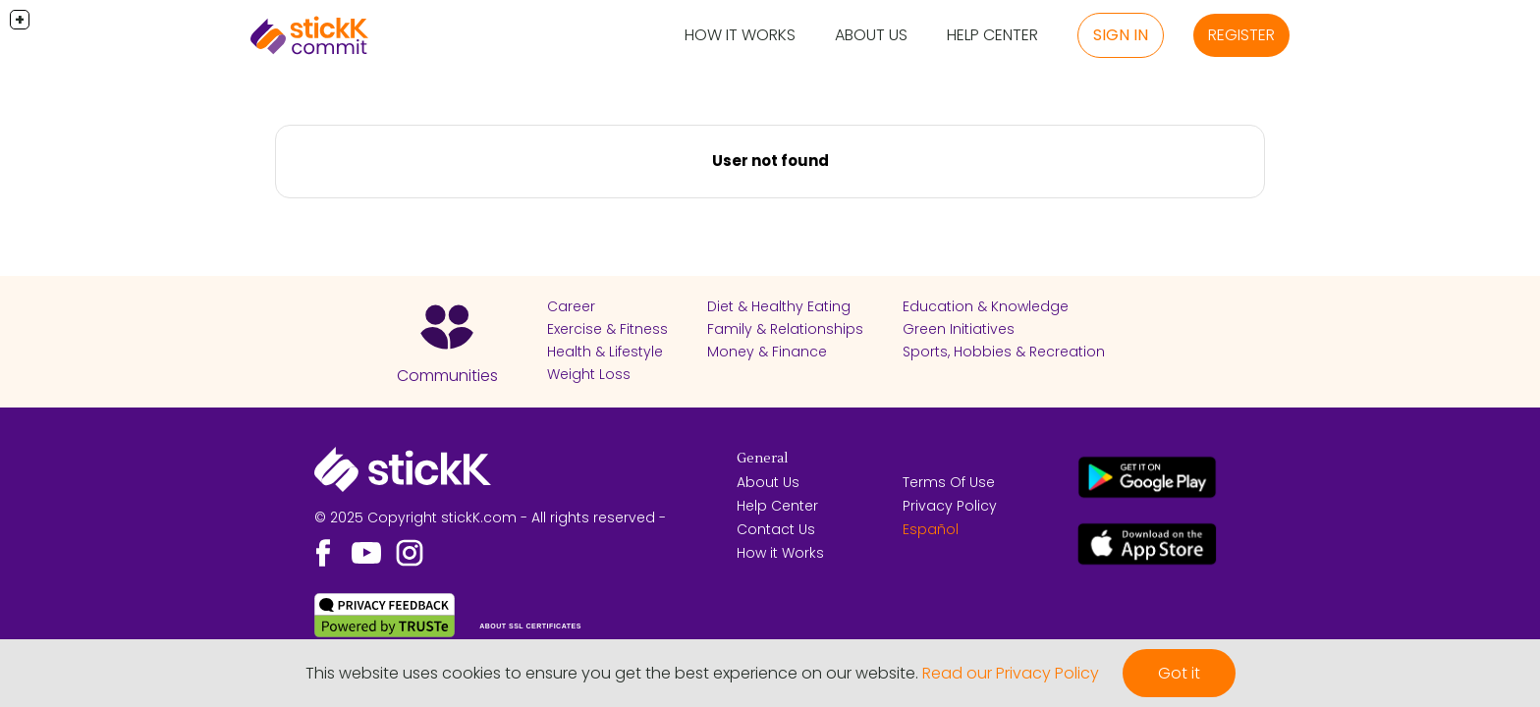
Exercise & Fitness (607, 329)
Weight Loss (589, 374)
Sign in (1120, 35)
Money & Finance (767, 351)
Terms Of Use (949, 482)
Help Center (992, 35)
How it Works (740, 35)
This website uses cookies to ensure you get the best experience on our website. (611, 673)
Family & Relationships (785, 329)
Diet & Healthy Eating (779, 306)
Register (1241, 35)
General (762, 458)
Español (931, 529)
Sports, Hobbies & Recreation (1004, 351)
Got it (1179, 673)
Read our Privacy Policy (1010, 673)
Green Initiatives (959, 329)
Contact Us (776, 529)
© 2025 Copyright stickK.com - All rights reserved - (490, 517)
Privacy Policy (950, 506)
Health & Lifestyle (605, 351)
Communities (447, 375)
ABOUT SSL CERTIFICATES (530, 626)
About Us (871, 35)
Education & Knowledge (986, 306)
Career (571, 306)
